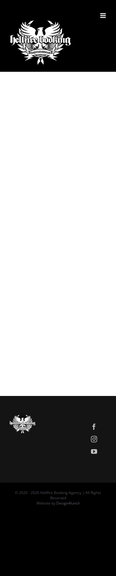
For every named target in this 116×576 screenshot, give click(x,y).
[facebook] (94, 427)
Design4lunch (68, 503)
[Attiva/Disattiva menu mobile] (103, 15)
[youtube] (94, 452)
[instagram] (94, 439)
